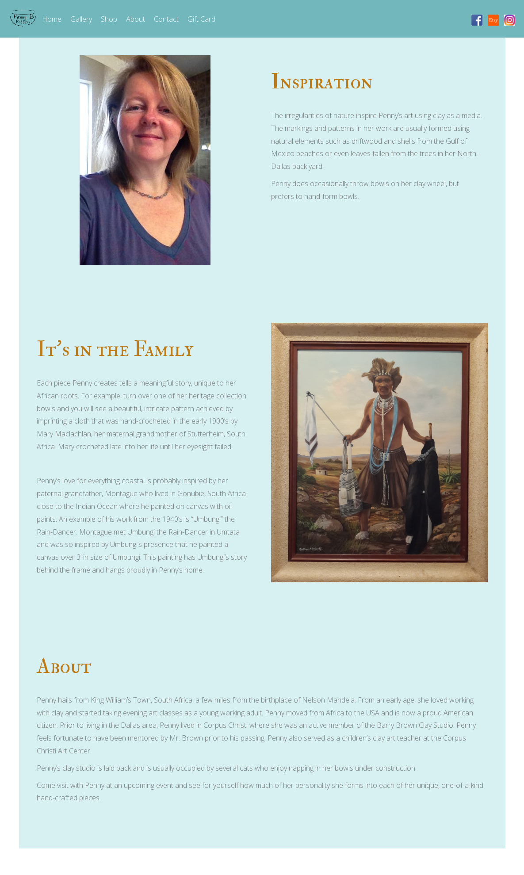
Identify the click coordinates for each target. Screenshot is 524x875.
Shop (109, 19)
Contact (166, 19)
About (135, 19)
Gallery (81, 19)
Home (51, 19)
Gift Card (201, 19)
